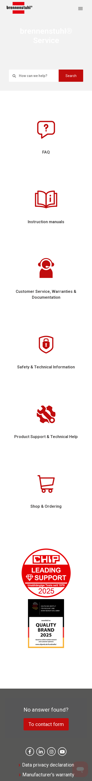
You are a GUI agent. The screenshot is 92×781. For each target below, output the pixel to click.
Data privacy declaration (48, 765)
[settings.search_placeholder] (46, 75)
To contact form (46, 724)
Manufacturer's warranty (48, 775)
